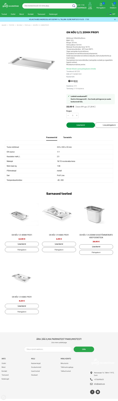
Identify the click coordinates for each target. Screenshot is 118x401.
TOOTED (11, 25)
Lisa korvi (81, 125)
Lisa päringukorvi (22, 249)
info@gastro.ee (99, 384)
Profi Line (28, 25)
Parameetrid (51, 137)
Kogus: (69, 111)
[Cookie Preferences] (3, 397)
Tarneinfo (67, 137)
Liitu (84, 349)
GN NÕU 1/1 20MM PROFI (41, 25)
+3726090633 (80, 8)
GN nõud (19, 25)
